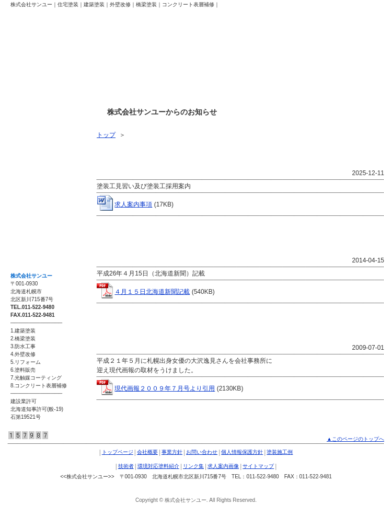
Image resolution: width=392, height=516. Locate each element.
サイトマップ (34, 238)
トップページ (117, 452)
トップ (106, 135)
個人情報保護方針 (242, 452)
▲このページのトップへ (355, 439)
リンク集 (28, 194)
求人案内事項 (133, 204)
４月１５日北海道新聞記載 (152, 291)
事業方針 (172, 452)
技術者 (25, 150)
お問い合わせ (201, 452)
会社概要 (147, 452)
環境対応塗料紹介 (41, 172)
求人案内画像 (34, 216)
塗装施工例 (31, 128)
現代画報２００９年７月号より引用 (164, 388)
